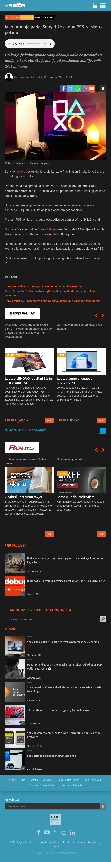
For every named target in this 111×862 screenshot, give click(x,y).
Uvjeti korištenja (26, 842)
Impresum (79, 842)
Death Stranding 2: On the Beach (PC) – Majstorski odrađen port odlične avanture (64, 666)
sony (52, 17)
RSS (11, 842)
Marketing (94, 842)
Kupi (49, 420)
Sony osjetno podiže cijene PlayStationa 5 (52, 755)
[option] (30, 373)
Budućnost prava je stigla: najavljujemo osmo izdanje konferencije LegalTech (66, 560)
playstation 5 (41, 17)
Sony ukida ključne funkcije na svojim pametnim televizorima (43, 286)
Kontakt (55, 846)
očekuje (50, 229)
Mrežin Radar (27, 17)
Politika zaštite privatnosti (54, 842)
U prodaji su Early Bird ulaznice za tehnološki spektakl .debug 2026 (66, 580)
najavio (20, 171)
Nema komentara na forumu (26, 429)
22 (22, 768)
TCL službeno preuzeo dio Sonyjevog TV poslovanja (58, 710)
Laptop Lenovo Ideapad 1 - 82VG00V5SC (77, 381)
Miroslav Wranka (24, 77)
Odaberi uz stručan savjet (23, 497)
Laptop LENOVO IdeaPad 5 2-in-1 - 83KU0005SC (29, 381)
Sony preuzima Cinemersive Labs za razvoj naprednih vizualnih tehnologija (52, 300)
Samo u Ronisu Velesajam (75, 497)
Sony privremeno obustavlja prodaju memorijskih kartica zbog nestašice (63, 734)
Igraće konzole (12, 17)
